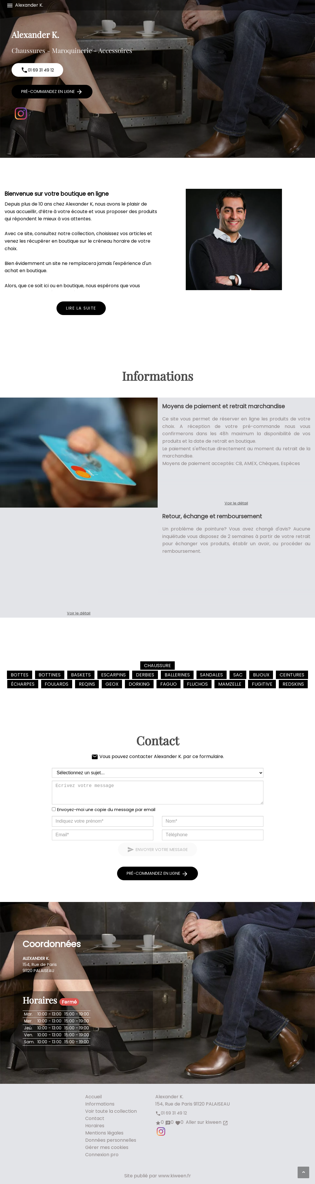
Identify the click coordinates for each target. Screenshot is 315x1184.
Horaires (94, 1125)
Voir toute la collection (111, 1111)
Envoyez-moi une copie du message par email (106, 809)
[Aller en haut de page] (303, 1172)
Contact (94, 1118)
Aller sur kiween (206, 1122)
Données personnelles (110, 1140)
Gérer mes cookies (106, 1147)
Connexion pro (102, 1154)
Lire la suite (81, 308)
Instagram (21, 113)
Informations (99, 1104)
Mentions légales (104, 1133)
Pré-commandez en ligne (52, 91)
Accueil (93, 1096)
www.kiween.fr (174, 1175)
